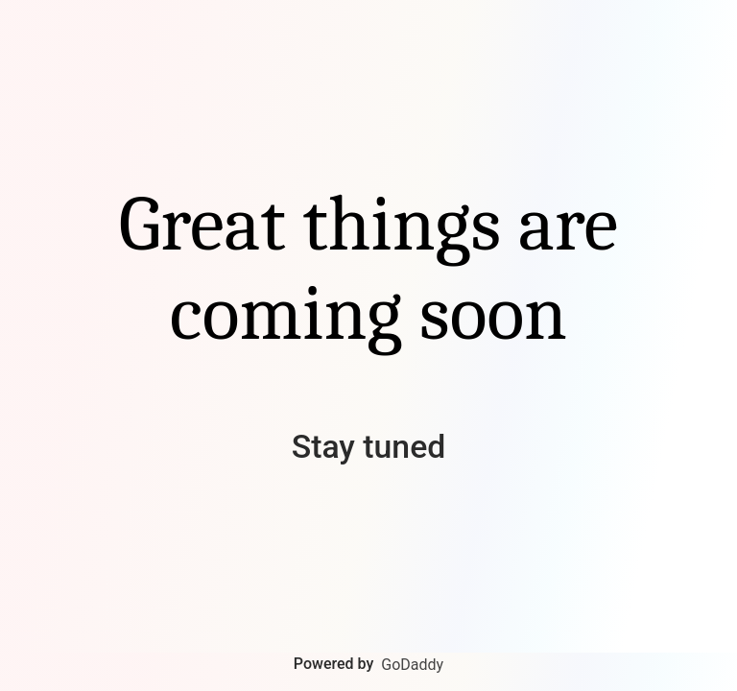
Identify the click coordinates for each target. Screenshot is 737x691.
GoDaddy (412, 664)
